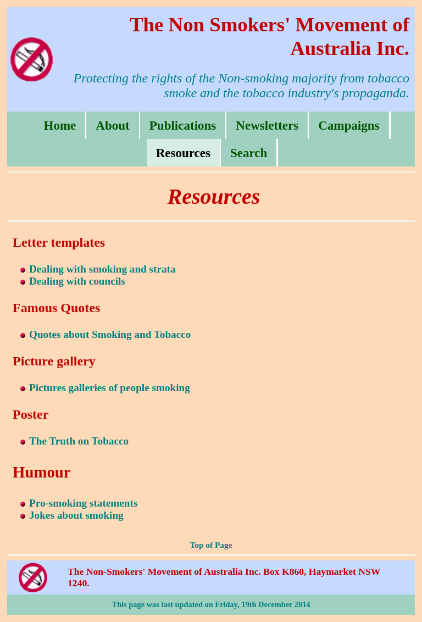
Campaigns (348, 125)
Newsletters (267, 125)
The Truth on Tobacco (79, 441)
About (112, 125)
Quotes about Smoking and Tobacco (110, 334)
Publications (182, 125)
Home (59, 125)
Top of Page (211, 544)
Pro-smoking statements (83, 503)
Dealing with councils (77, 281)
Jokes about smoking (76, 515)
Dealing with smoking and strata (102, 269)
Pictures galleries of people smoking (109, 387)
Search (248, 153)
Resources (183, 153)
